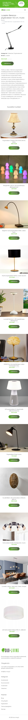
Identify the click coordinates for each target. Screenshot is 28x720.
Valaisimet (10, 53)
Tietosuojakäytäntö (6, 706)
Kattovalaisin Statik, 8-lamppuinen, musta (14, 543)
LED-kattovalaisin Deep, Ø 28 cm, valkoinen (14, 630)
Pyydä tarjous (21, 3)
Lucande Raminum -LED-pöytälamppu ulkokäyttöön (14, 319)
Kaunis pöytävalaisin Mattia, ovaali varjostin (14, 275)
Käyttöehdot (4, 703)
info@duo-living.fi (5, 671)
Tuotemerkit (4, 685)
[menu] (25, 10)
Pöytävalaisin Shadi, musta (14, 454)
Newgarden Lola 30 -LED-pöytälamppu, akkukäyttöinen (14, 186)
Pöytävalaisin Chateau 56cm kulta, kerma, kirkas (14, 141)
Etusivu (3, 20)
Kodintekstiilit (4, 680)
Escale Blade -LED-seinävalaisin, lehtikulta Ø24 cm (14, 498)
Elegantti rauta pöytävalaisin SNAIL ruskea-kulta (14, 231)
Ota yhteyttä (4, 701)
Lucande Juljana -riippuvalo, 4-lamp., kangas (14, 586)
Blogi (2, 698)
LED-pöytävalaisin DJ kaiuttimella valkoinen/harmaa (14, 410)
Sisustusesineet (5, 683)
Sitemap (3, 709)
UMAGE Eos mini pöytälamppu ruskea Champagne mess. (14, 365)
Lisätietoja (7, 63)
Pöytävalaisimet (18, 53)
